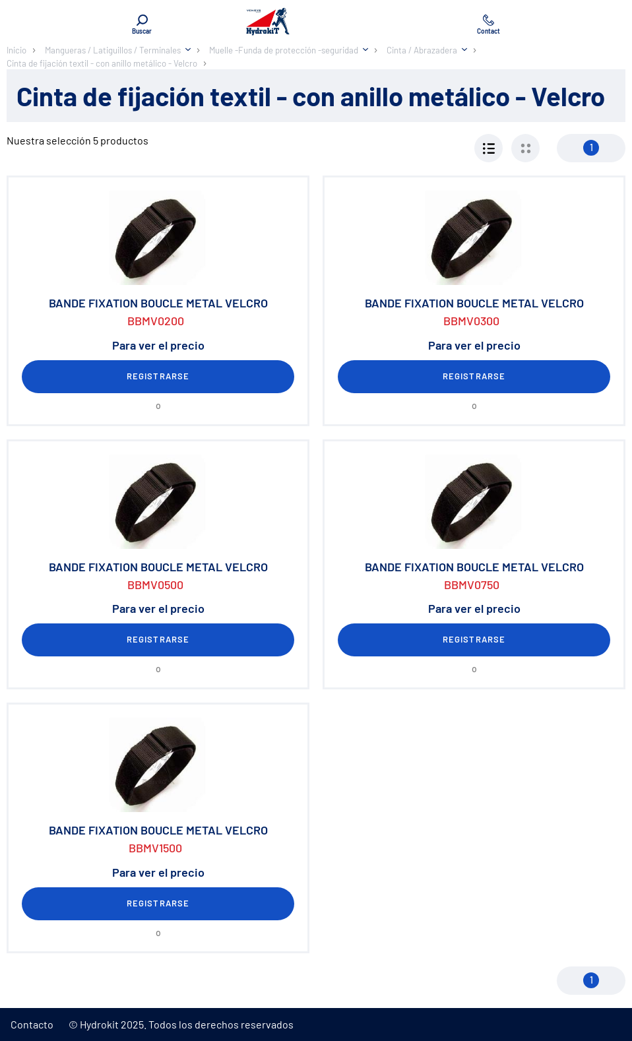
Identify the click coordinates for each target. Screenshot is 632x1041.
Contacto (32, 1024)
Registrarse (158, 376)
